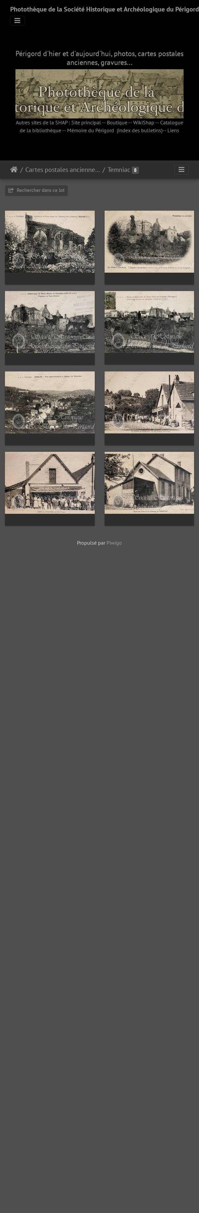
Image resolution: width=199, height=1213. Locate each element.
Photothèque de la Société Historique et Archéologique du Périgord (104, 9)
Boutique (117, 122)
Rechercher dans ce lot (36, 190)
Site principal (86, 122)
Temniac (119, 169)
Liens (173, 130)
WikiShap (143, 122)
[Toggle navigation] (17, 21)
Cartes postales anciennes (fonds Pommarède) (62, 169)
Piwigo (114, 896)
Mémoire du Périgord (90, 130)
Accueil (14, 170)
